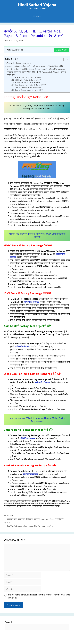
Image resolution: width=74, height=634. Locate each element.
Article (10, 515)
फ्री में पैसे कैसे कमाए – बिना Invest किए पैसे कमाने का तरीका (30, 526)
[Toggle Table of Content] (65, 59)
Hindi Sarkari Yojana (37, 4)
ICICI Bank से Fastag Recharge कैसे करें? (28, 80)
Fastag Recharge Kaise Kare (19, 63)
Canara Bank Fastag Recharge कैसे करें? (28, 87)
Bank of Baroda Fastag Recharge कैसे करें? (29, 90)
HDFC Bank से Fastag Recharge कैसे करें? (28, 77)
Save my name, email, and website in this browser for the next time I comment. (38, 596)
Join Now (61, 49)
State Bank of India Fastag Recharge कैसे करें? (30, 85)
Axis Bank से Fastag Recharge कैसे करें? (27, 82)
